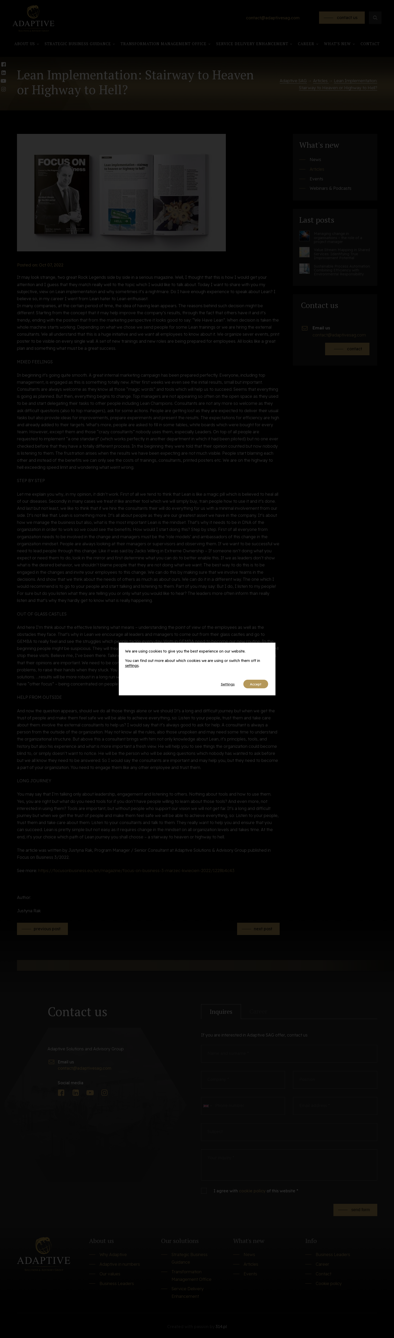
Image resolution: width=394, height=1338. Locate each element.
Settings (223, 684)
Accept (254, 684)
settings (132, 665)
